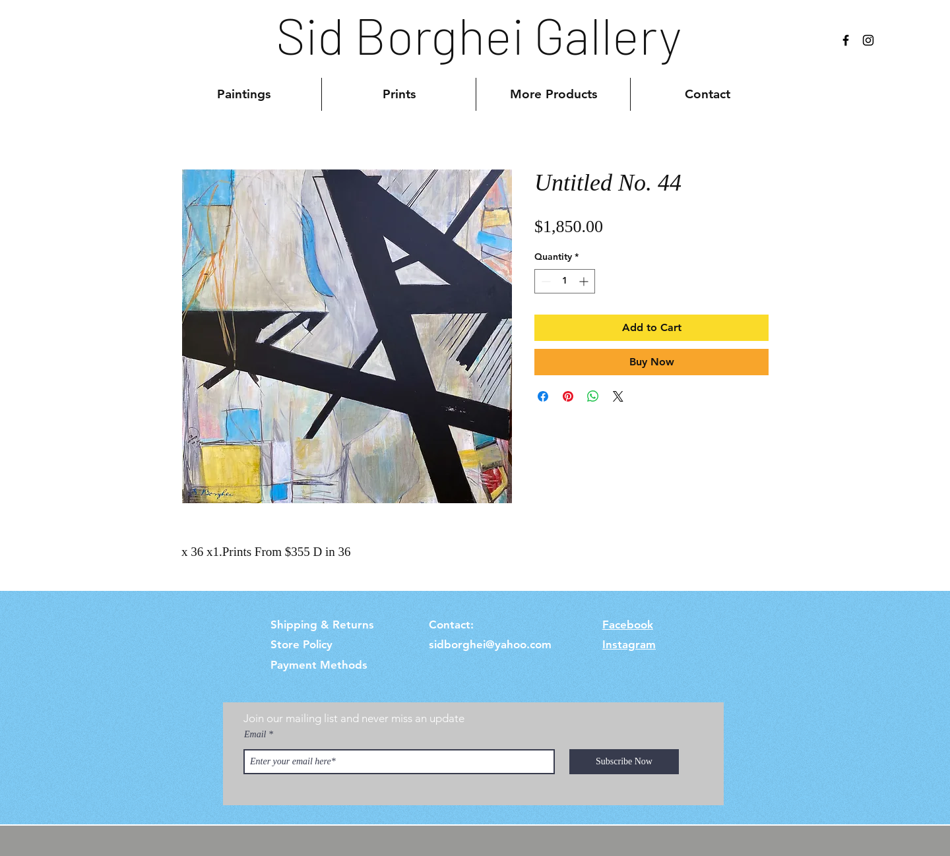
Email (255, 734)
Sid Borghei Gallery (478, 34)
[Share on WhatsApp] (593, 396)
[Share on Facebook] (543, 396)
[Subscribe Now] (624, 761)
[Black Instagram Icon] (868, 40)
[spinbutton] (565, 281)
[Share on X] (618, 396)
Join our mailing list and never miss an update (353, 718)
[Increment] (585, 281)
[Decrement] (544, 281)
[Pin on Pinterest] (568, 396)
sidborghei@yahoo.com (490, 644)
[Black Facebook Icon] (846, 40)
